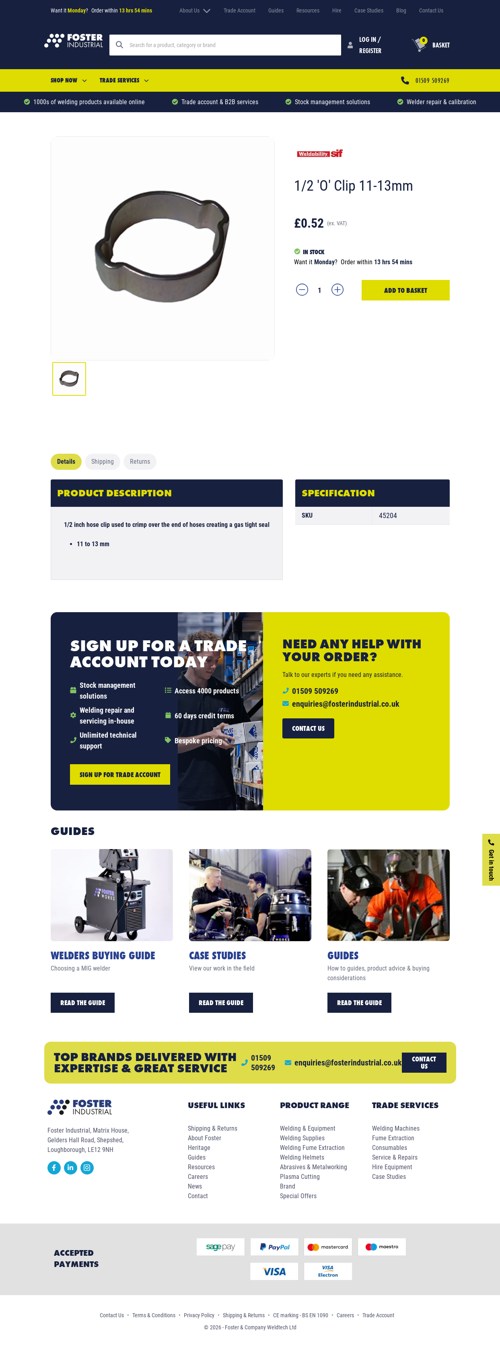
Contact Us (431, 10)
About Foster (204, 1138)
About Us (195, 10)
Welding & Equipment (307, 1128)
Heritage (199, 1148)
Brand (287, 1186)
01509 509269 (432, 80)
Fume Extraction (393, 1138)
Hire (337, 10)
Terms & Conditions (153, 1315)
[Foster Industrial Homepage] (73, 45)
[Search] (232, 45)
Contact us (308, 728)
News (195, 1186)
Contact (198, 1196)
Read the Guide (82, 1002)
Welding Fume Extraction (312, 1148)
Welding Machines (396, 1128)
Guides (276, 10)
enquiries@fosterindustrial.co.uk (345, 704)
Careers (198, 1176)
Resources (307, 10)
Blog (401, 10)
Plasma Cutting (300, 1176)
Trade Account (239, 10)
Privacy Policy (199, 1315)
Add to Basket (405, 290)
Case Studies (368, 10)
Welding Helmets (302, 1157)
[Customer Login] (367, 45)
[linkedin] (72, 1172)
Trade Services (124, 80)
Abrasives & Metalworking (313, 1167)
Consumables (389, 1148)
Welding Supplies (302, 1138)
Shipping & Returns (212, 1128)
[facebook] (55, 1172)
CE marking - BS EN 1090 (300, 1315)
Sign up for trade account (120, 774)
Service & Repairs (395, 1157)
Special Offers (298, 1196)
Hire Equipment (392, 1167)
